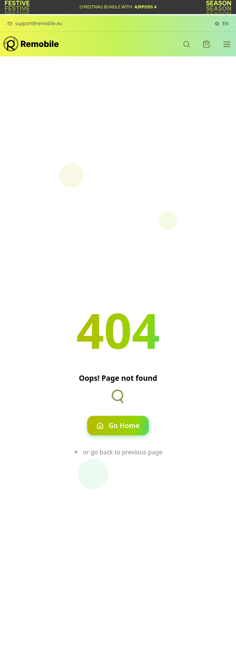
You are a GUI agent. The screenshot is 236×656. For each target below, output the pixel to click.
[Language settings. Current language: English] (221, 23)
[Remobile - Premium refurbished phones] (31, 44)
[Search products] (186, 44)
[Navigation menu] (227, 44)
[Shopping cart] (206, 44)
